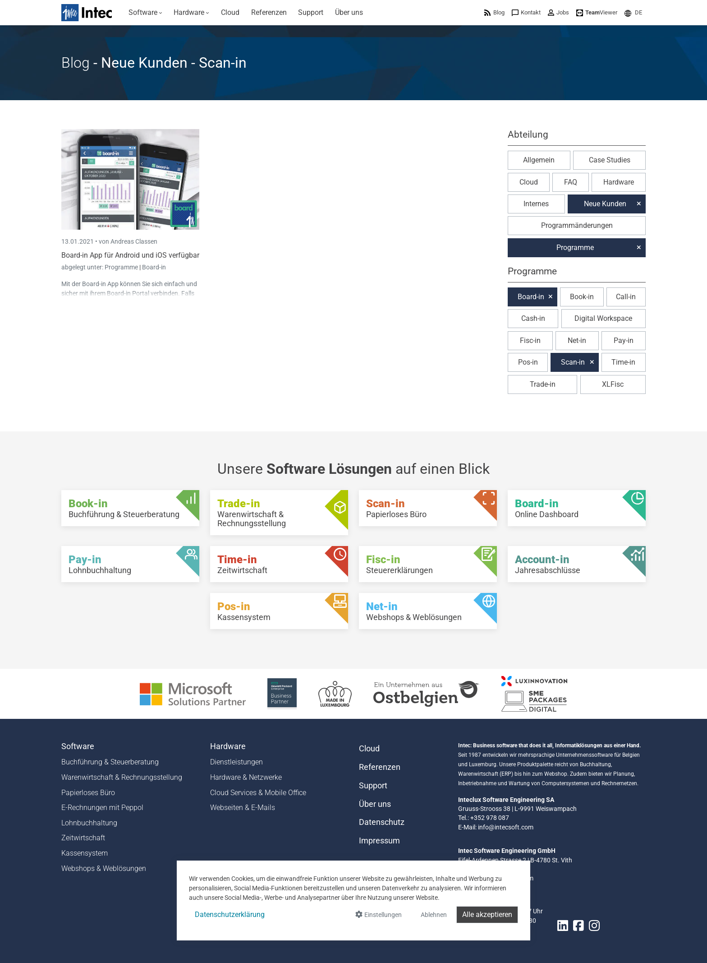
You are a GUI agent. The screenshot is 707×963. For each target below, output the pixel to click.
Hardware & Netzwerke (246, 777)
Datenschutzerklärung (230, 914)
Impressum (379, 840)
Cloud (528, 182)
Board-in (154, 267)
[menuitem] (145, 12)
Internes (536, 203)
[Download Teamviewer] (597, 12)
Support (373, 785)
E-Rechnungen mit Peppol (102, 807)
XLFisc (613, 384)
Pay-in (624, 340)
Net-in (577, 340)
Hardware (618, 182)
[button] (633, 12)
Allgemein (539, 160)
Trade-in (543, 384)
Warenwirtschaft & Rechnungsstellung (121, 777)
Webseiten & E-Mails (242, 807)
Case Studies (609, 160)
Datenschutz (381, 822)
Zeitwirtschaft (83, 837)
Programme (122, 267)
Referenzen (379, 767)
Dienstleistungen (236, 762)
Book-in (582, 296)
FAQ (570, 182)
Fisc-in (530, 340)
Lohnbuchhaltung (89, 823)
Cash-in (533, 318)
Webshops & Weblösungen (103, 868)
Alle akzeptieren (487, 914)
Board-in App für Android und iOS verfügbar (130, 255)
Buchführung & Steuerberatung (110, 762)
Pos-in (528, 362)
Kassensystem (84, 853)
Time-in (623, 362)
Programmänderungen (577, 225)
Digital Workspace (603, 318)
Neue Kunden (605, 203)
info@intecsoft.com (505, 827)
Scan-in (573, 362)
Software (77, 746)
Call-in (626, 296)
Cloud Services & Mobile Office (258, 792)
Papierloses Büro (88, 792)
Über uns (375, 804)
